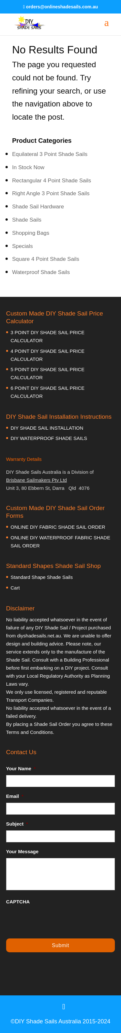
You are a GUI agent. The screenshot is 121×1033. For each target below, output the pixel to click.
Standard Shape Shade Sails (42, 577)
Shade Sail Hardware (38, 207)
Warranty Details (24, 459)
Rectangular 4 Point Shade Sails (51, 181)
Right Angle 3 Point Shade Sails (51, 193)
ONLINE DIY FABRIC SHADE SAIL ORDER (58, 527)
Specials (22, 246)
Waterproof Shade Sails (41, 272)
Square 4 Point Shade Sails (45, 259)
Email (15, 796)
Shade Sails (27, 220)
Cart (15, 587)
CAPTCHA (18, 901)
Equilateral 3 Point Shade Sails (49, 154)
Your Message (22, 851)
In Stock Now (28, 167)
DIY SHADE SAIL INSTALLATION (47, 428)
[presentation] (55, 920)
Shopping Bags (30, 233)
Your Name (21, 768)
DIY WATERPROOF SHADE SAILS (49, 438)
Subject (17, 824)
